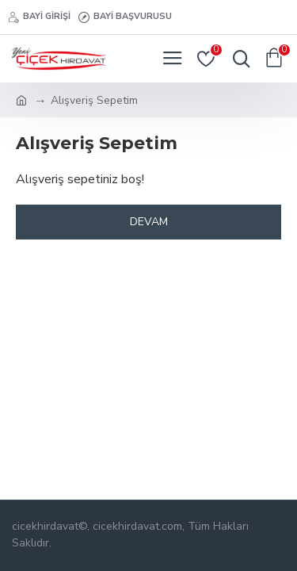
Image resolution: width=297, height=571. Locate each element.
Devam (149, 221)
